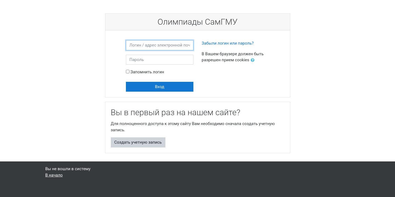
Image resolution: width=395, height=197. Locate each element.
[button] (253, 60)
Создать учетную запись (138, 142)
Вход (159, 86)
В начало (54, 175)
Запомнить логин (147, 71)
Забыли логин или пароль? (228, 43)
